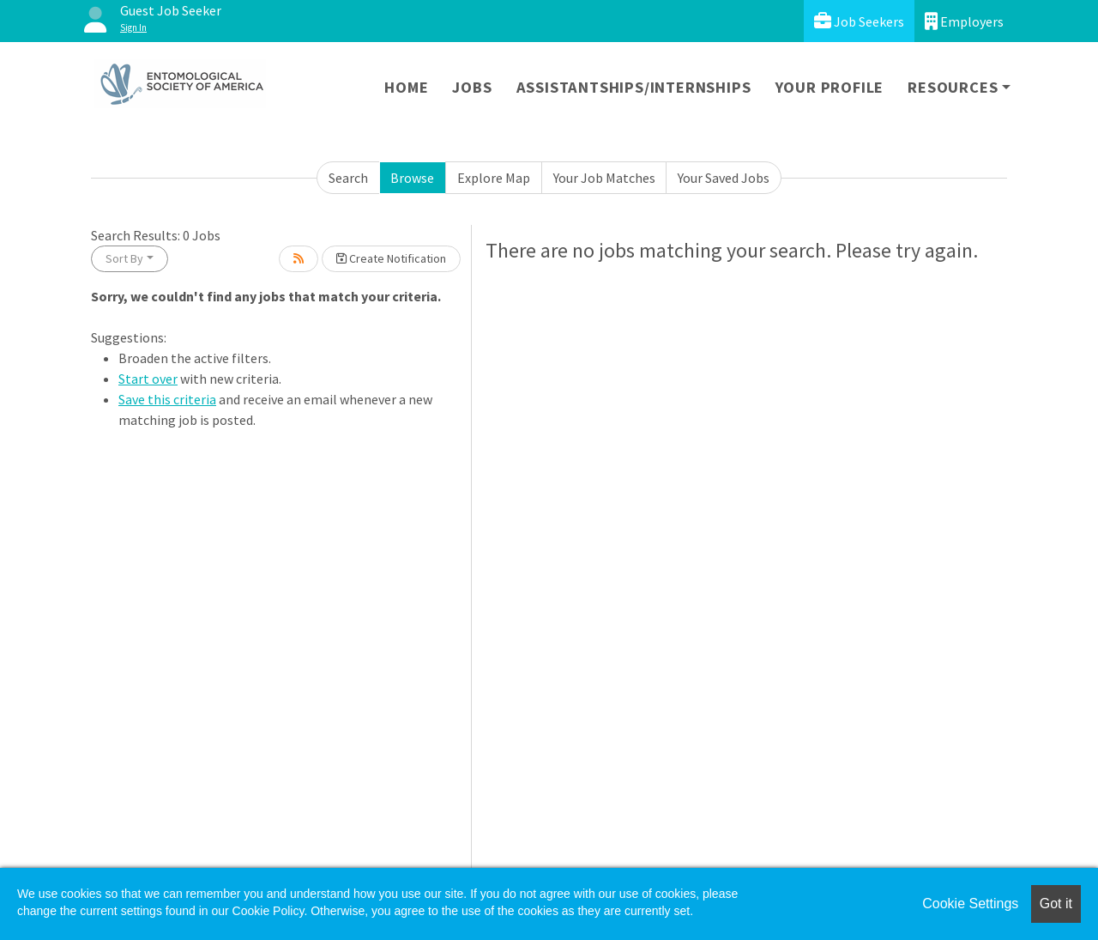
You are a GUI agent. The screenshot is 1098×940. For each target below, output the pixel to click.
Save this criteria (167, 399)
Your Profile (829, 87)
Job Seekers (859, 21)
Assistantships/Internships (633, 87)
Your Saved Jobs (723, 177)
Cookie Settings (970, 903)
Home (406, 87)
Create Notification (391, 258)
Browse (412, 177)
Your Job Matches (604, 177)
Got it (1056, 903)
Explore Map (493, 177)
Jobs (472, 87)
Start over (148, 378)
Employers (964, 21)
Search (348, 177)
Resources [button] (953, 87)
